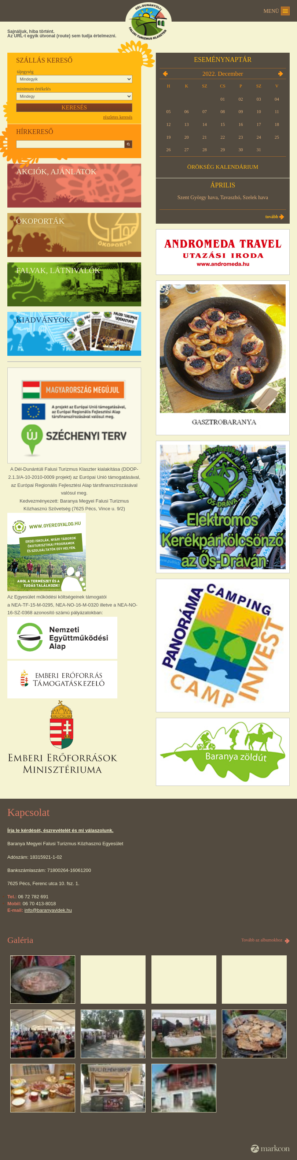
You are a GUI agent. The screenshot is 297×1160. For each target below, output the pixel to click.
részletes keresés (117, 117)
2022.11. (165, 73)
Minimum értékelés (34, 89)
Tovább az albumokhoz (261, 940)
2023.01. (280, 73)
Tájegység (25, 71)
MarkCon (270, 1149)
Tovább (271, 216)
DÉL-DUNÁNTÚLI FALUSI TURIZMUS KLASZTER (148, 21)
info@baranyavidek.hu (48, 910)
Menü (271, 11)
